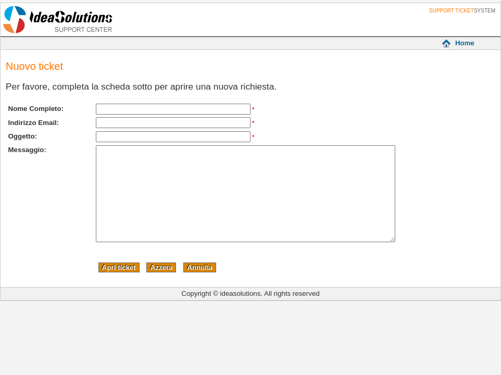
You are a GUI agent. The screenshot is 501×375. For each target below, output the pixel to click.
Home (464, 43)
